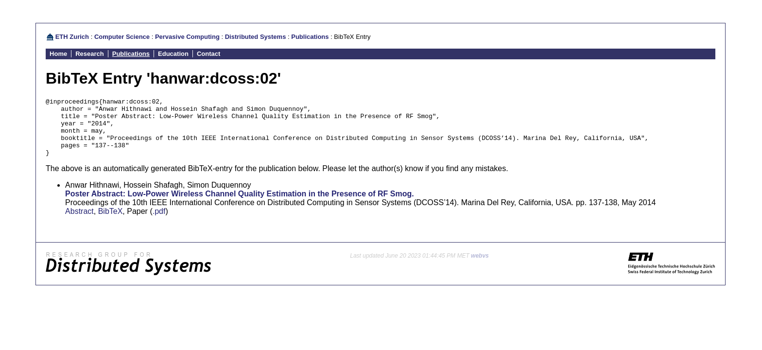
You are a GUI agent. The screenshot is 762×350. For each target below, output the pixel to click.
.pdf (159, 223)
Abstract (79, 223)
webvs (480, 267)
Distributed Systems (255, 36)
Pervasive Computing (187, 36)
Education (173, 53)
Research (89, 53)
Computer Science (122, 36)
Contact (208, 53)
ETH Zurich (72, 36)
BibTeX (110, 223)
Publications (310, 36)
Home (58, 53)
